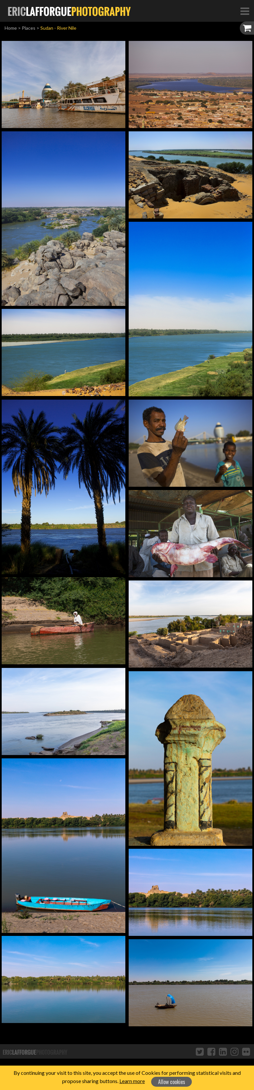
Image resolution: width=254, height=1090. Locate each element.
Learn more (132, 1081)
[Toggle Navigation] (244, 10)
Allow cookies (171, 1082)
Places (28, 28)
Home (11, 28)
